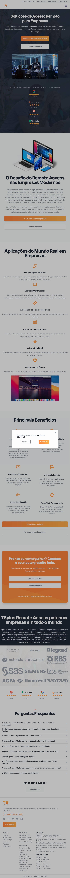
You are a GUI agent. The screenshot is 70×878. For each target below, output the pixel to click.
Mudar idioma (44, 441)
